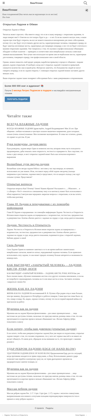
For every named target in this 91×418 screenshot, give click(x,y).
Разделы (49, 408)
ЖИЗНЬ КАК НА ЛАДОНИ (25, 288)
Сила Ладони (15, 245)
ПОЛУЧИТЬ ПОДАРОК (17, 99)
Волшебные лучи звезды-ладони (28, 164)
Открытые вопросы (19, 184)
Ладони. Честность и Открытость (29, 225)
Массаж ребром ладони (22, 388)
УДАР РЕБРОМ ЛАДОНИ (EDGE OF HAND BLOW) (41, 348)
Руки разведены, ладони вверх (27, 144)
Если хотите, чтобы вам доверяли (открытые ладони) (42, 328)
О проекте (39, 408)
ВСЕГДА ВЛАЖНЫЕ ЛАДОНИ (27, 124)
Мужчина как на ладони (22, 308)
